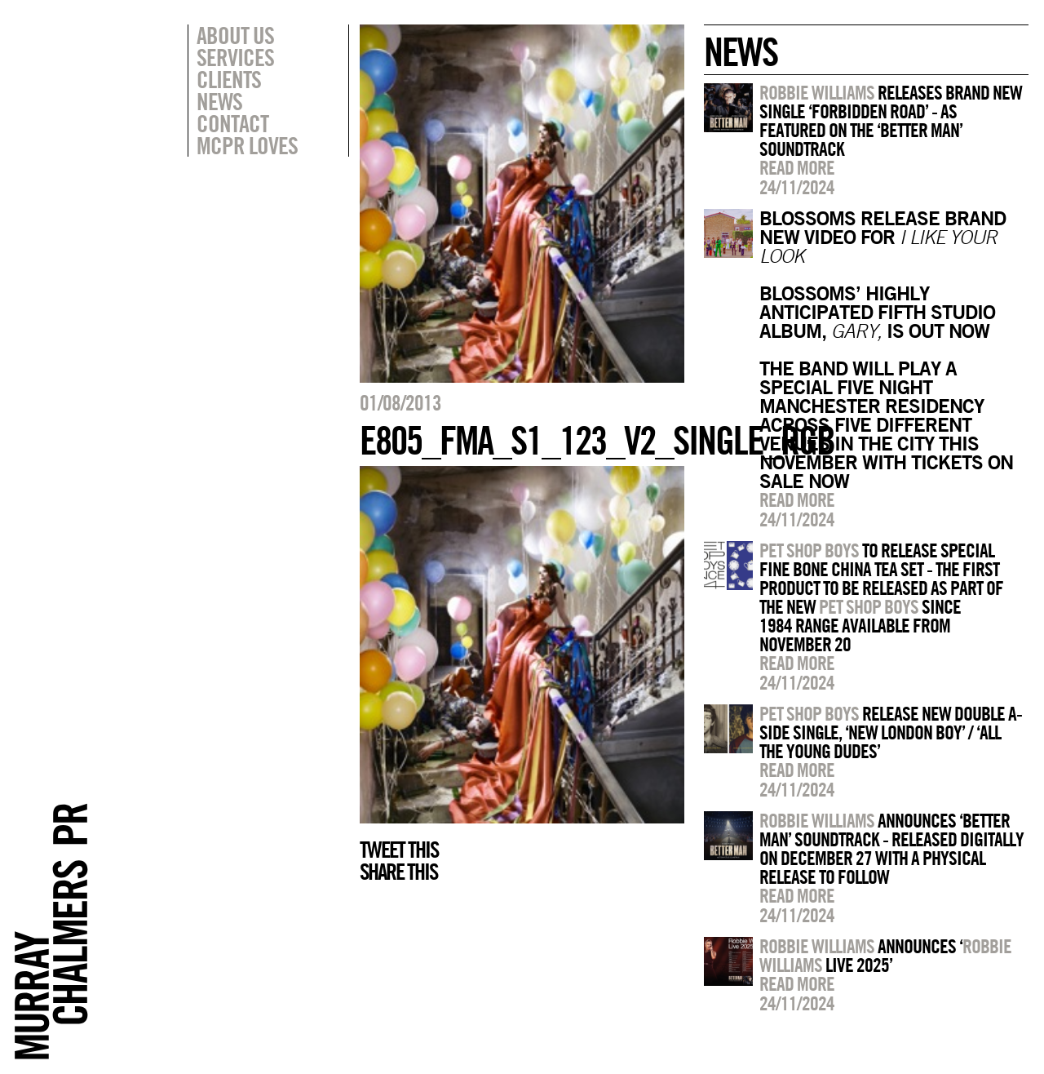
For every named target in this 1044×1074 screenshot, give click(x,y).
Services (235, 57)
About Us (235, 35)
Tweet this (399, 849)
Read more (796, 167)
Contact (232, 123)
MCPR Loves (247, 145)
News (219, 101)
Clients (229, 79)
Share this (398, 871)
